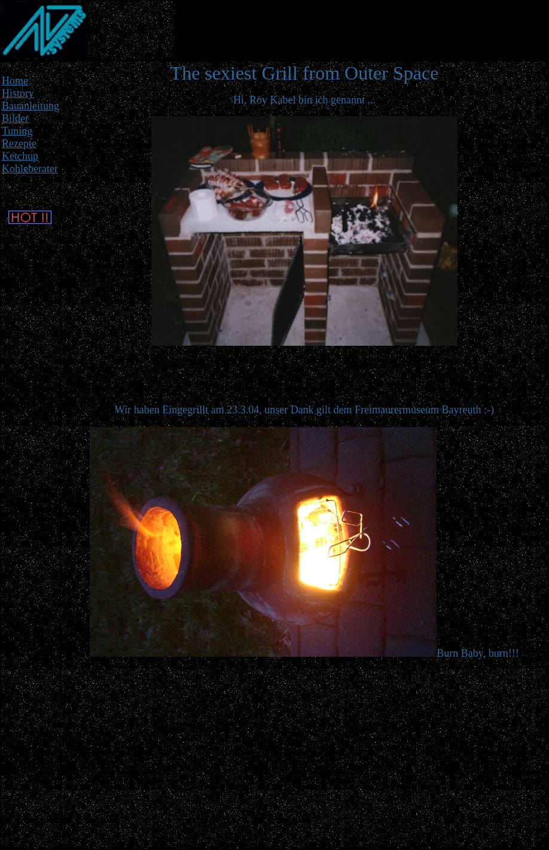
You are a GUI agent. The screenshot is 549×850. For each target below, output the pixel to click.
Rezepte (19, 144)
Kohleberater (30, 169)
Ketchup (20, 156)
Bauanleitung (30, 106)
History (18, 93)
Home (15, 81)
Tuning (17, 131)
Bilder (15, 118)
